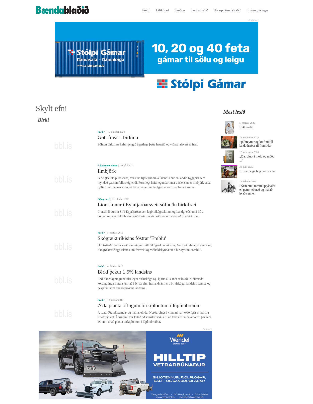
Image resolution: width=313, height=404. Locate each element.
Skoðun (180, 10)
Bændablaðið (199, 10)
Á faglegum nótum (107, 165)
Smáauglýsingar (257, 10)
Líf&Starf (162, 10)
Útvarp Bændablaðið (227, 10)
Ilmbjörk (107, 171)
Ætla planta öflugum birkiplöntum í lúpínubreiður (149, 305)
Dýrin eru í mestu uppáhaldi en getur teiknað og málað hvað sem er (257, 189)
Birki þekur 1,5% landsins (125, 272)
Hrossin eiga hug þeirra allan (257, 171)
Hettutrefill (246, 127)
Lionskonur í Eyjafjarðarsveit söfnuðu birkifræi (147, 205)
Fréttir (146, 10)
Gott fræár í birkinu (118, 137)
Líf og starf (103, 199)
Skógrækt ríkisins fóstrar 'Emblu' (132, 238)
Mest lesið (234, 112)
